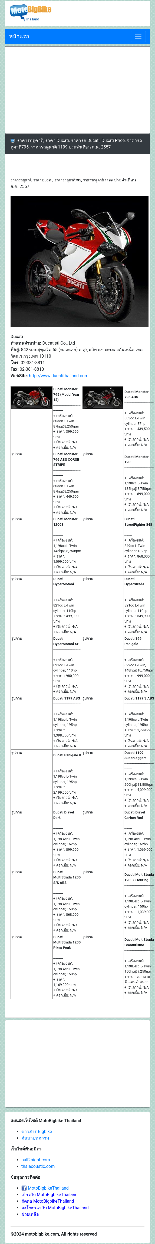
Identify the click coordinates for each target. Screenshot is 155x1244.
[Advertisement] (56, 90)
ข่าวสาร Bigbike (36, 1131)
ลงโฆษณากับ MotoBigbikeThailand (55, 1207)
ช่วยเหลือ (30, 1214)
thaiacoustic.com (38, 1166)
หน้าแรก (19, 36)
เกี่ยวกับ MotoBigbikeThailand (49, 1194)
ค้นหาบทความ (35, 1138)
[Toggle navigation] (138, 36)
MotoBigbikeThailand (48, 1188)
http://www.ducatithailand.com (58, 375)
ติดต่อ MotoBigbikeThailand (47, 1201)
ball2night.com (35, 1159)
